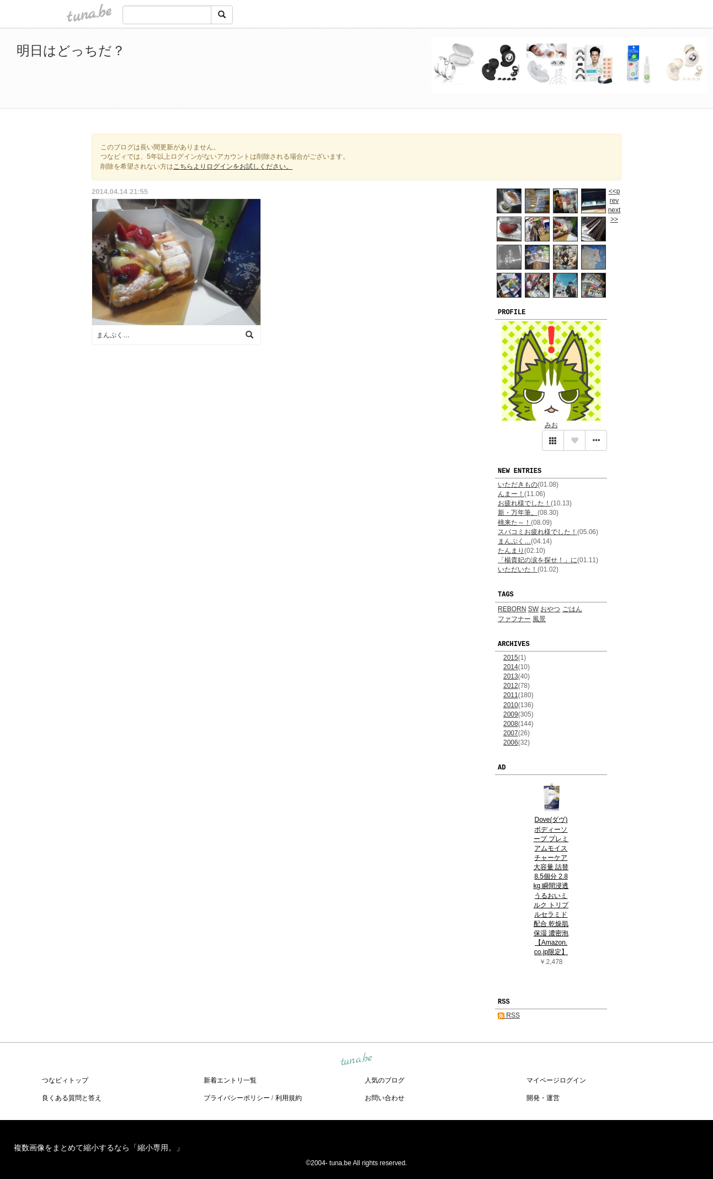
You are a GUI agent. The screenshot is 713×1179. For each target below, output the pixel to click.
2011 (510, 695)
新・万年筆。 (518, 512)
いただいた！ (518, 569)
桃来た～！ (514, 522)
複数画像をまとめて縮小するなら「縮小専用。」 (99, 1147)
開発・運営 (543, 1098)
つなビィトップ (65, 1080)
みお (551, 425)
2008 (510, 724)
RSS (509, 1015)
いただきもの (518, 484)
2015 (510, 657)
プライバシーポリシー (237, 1098)
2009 (510, 714)
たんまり (511, 550)
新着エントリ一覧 (230, 1080)
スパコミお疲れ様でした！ (537, 532)
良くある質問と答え (72, 1098)
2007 (510, 733)
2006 (510, 742)
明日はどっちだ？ (71, 50)
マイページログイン (556, 1080)
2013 (510, 676)
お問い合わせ (385, 1098)
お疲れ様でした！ (524, 503)
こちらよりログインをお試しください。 (232, 166)
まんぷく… (514, 541)
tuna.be (356, 1060)
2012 (510, 686)
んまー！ (511, 494)
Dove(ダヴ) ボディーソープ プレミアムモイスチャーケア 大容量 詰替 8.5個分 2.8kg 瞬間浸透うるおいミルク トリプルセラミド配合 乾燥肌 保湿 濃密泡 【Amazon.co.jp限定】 (550, 886)
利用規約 (288, 1098)
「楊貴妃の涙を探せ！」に (537, 560)
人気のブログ (385, 1080)
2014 (510, 667)
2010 (510, 705)
